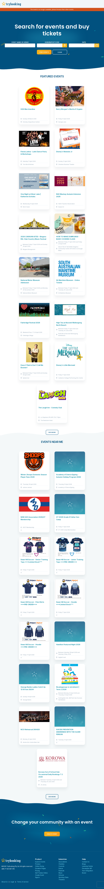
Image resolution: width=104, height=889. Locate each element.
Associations (63, 862)
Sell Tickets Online (41, 873)
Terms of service (22, 882)
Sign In (37, 877)
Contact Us (85, 862)
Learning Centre (87, 866)
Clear (60, 52)
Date (84, 42)
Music (60, 873)
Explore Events (40, 862)
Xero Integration (87, 871)
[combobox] (52, 45)
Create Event (52, 834)
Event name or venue (20, 42)
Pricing (37, 871)
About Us (5, 882)
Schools (61, 875)
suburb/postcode (52, 42)
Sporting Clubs (63, 877)
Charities (61, 864)
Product (37, 864)
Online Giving (39, 866)
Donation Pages (40, 868)
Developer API (87, 868)
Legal (12, 882)
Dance (61, 868)
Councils (61, 866)
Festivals (61, 871)
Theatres (62, 879)
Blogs (84, 864)
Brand (84, 873)
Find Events (44, 52)
